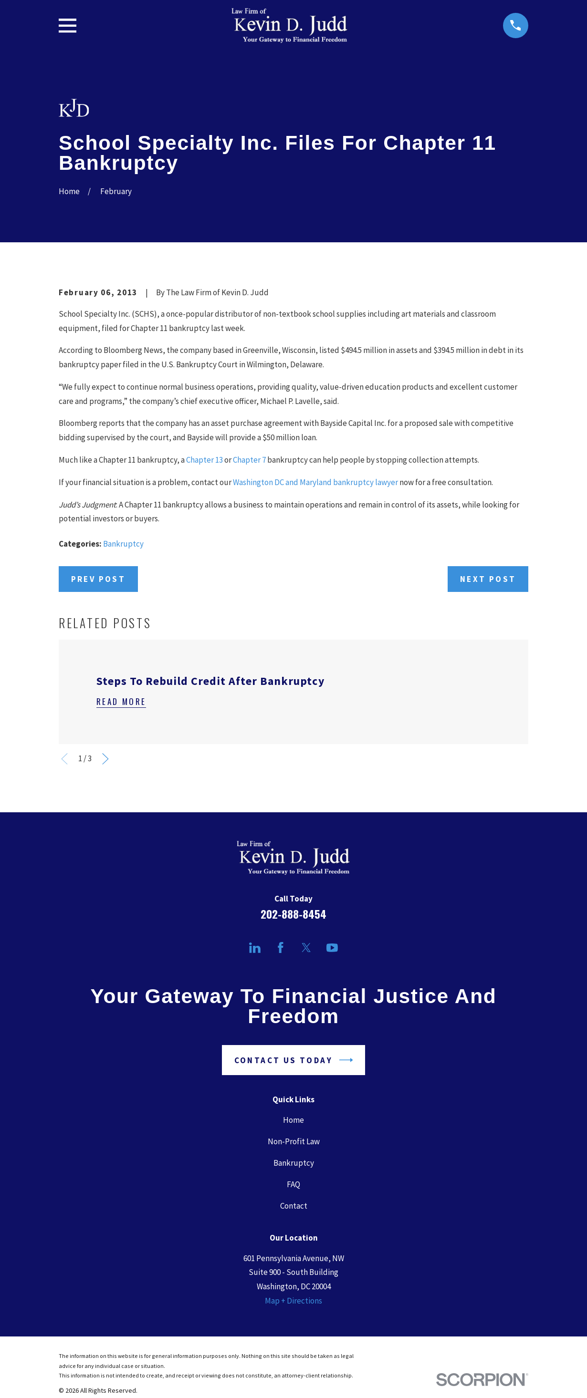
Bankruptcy (123, 543)
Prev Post (98, 579)
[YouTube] (332, 947)
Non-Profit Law (294, 1141)
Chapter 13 (204, 460)
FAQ (293, 1184)
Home (293, 1120)
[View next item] (105, 759)
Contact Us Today (293, 1060)
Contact (293, 1206)
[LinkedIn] (255, 947)
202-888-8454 (293, 914)
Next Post (488, 579)
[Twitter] (306, 947)
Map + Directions (293, 1300)
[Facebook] (280, 947)
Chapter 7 (249, 460)
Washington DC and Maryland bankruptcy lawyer (315, 482)
